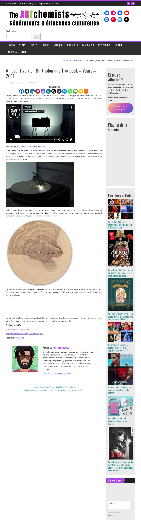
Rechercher (11, 31)
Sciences (12, 51)
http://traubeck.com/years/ (17, 329)
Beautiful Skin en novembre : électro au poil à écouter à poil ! (120, 224)
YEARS (9, 146)
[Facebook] (21, 91)
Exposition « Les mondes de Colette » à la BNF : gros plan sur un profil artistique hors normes (120, 466)
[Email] (75, 91)
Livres (46, 45)
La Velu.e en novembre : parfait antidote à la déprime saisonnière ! (119, 347)
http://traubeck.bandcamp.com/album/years (24, 333)
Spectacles (72, 45)
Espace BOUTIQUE (27, 3)
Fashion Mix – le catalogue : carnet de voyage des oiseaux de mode (54, 390)
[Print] (86, 91)
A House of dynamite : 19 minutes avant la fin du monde (119, 390)
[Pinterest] (37, 91)
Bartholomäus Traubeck (27, 146)
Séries (22, 45)
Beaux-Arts (88, 45)
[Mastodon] (43, 91)
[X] (27, 91)
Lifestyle (34, 45)
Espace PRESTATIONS (49, 3)
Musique (58, 45)
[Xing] (48, 91)
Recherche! (114, 511)
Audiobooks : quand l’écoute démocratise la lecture (118, 421)
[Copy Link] (80, 91)
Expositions (104, 45)
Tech (23, 51)
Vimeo (43, 146)
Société (118, 45)
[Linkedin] (32, 91)
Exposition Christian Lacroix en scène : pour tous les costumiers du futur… (120, 272)
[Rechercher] (36, 36)
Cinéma (11, 45)
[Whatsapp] (69, 91)
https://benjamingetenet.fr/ (62, 373)
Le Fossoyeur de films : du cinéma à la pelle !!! (54, 387)
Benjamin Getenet (19, 83)
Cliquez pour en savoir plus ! (120, 108)
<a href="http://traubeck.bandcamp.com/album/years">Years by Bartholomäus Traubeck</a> (54, 306)
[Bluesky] (64, 91)
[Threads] (53, 91)
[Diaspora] (59, 91)
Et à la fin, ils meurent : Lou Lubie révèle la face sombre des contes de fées (120, 316)
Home (65, 60)
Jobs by (113, 515)
